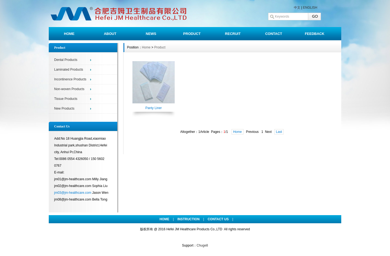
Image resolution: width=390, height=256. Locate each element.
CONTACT (273, 34)
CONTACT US (218, 219)
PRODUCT (191, 34)
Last (279, 132)
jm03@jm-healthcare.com (72, 193)
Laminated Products (68, 69)
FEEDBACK (314, 34)
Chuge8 (202, 245)
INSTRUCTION (188, 219)
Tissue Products (65, 99)
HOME (69, 34)
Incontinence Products (70, 79)
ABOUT (110, 34)
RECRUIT (233, 34)
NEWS (151, 34)
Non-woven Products (69, 89)
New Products (64, 108)
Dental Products (65, 60)
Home (146, 47)
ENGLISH (310, 7)
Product (159, 47)
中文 (297, 7)
